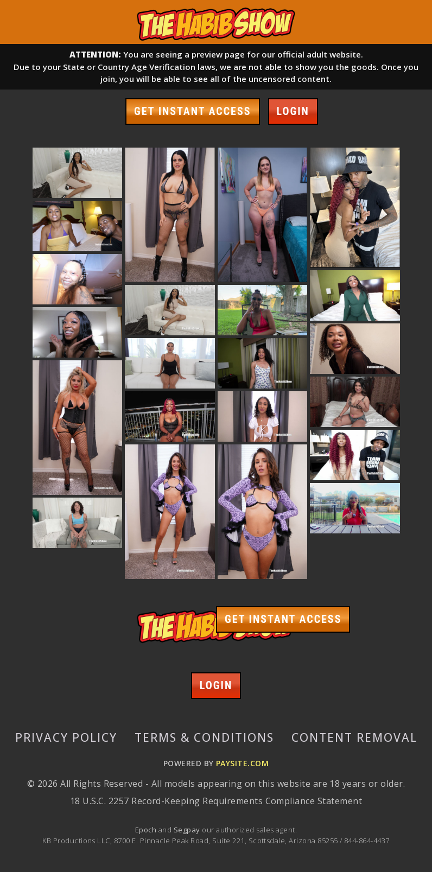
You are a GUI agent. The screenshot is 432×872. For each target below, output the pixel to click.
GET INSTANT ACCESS (192, 111)
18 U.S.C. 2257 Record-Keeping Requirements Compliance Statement (216, 801)
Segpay (188, 830)
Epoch (146, 830)
